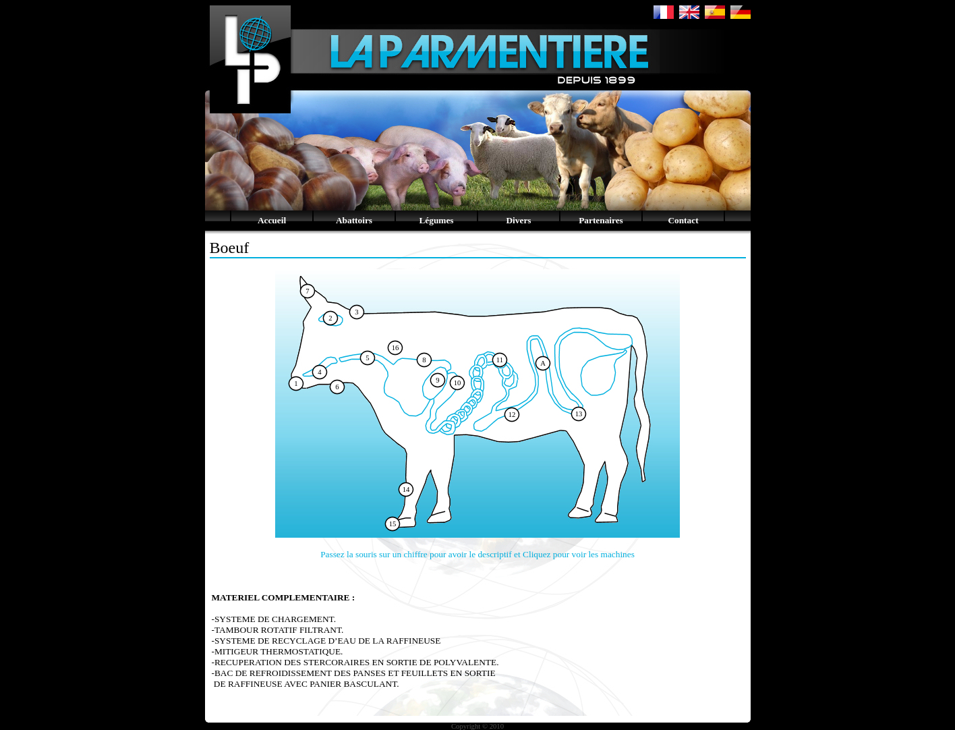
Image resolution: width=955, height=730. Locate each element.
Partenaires (601, 220)
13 (579, 414)
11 (499, 360)
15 (393, 524)
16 (395, 348)
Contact (683, 220)
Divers (518, 220)
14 (406, 489)
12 (512, 414)
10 (457, 383)
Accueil (272, 220)
